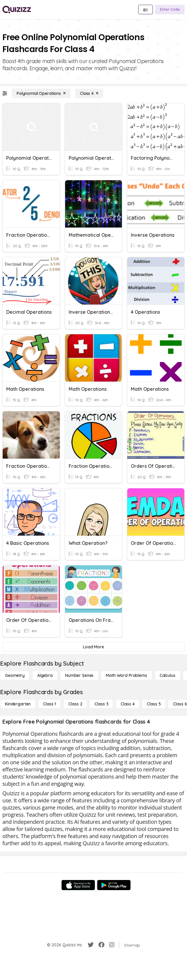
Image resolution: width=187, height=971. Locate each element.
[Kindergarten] (18, 704)
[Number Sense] (79, 675)
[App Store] (78, 885)
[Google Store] (114, 885)
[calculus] (167, 675)
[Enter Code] (170, 9)
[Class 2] (75, 704)
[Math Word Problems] (126, 675)
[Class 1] (49, 704)
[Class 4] (89, 93)
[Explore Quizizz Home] (16, 9)
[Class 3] (101, 704)
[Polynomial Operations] (41, 93)
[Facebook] (101, 945)
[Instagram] (111, 945)
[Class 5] (154, 704)
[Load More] (93, 647)
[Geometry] (15, 675)
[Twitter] (91, 945)
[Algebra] (45, 675)
